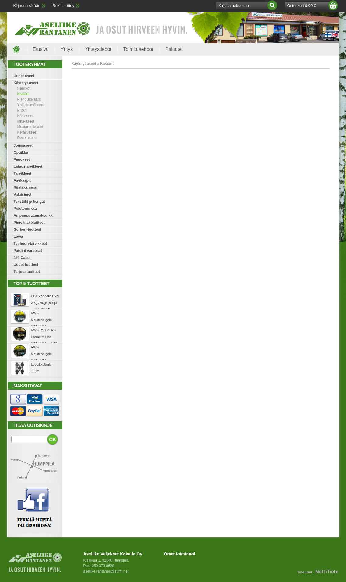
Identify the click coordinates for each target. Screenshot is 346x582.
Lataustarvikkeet (28, 166)
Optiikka (21, 152)
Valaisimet (23, 194)
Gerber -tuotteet (27, 229)
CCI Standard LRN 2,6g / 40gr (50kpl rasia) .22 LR (45, 302)
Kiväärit (23, 94)
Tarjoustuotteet (27, 272)
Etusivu (41, 49)
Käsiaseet (25, 116)
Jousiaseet (23, 145)
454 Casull (23, 257)
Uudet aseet (24, 76)
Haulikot (23, 88)
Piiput (21, 110)
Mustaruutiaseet (30, 127)
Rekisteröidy (63, 5)
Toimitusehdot (138, 49)
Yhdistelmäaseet (30, 105)
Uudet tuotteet (26, 264)
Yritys (67, 49)
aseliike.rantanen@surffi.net (106, 571)
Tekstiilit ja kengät (29, 201)
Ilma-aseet (25, 121)
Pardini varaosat (28, 250)
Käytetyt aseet (26, 83)
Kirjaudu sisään (26, 5)
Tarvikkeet (22, 173)
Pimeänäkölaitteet (29, 222)
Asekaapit (22, 180)
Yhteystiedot (98, 49)
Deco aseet (26, 138)
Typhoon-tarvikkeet (30, 243)
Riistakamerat (26, 187)
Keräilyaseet (27, 132)
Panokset (22, 159)
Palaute (173, 49)
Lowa (18, 236)
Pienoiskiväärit (29, 99)
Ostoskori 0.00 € (301, 5)
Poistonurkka (25, 208)
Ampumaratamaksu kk (33, 215)
